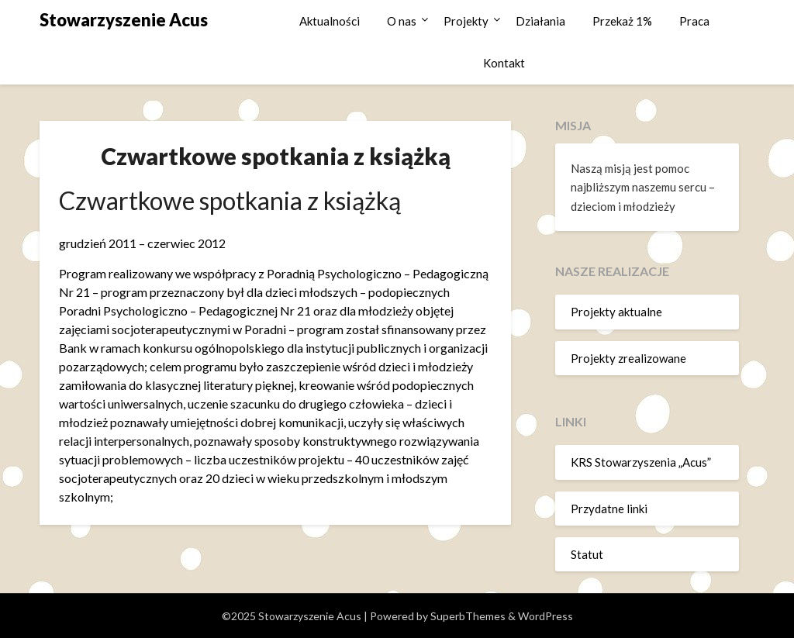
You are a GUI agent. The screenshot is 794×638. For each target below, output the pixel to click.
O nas (401, 21)
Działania (540, 21)
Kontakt (504, 63)
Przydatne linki (609, 509)
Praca (694, 21)
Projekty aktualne (616, 312)
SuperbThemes (468, 615)
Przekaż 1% (622, 21)
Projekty (466, 21)
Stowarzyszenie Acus (124, 19)
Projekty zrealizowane (628, 358)
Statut (587, 554)
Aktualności (329, 21)
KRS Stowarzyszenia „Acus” (641, 462)
